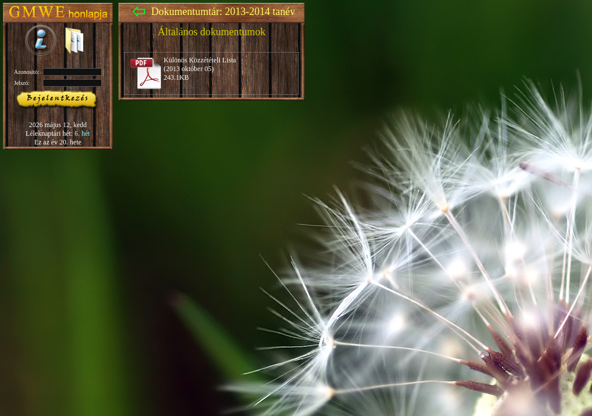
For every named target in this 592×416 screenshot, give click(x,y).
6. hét (82, 133)
